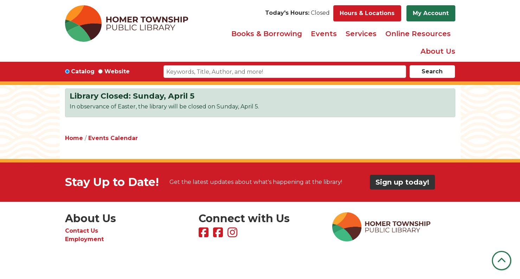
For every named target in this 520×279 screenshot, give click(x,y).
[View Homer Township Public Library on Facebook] (204, 234)
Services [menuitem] (361, 33)
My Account (431, 13)
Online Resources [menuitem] (418, 33)
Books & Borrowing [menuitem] (266, 33)
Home (74, 138)
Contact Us (81, 230)
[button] (297, 13)
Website (117, 71)
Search (432, 71)
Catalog (83, 71)
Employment (84, 239)
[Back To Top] (501, 260)
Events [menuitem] (324, 33)
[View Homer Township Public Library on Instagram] (233, 234)
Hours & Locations (367, 13)
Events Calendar (113, 138)
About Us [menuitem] (438, 51)
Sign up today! (402, 182)
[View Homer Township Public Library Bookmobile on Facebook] (219, 234)
